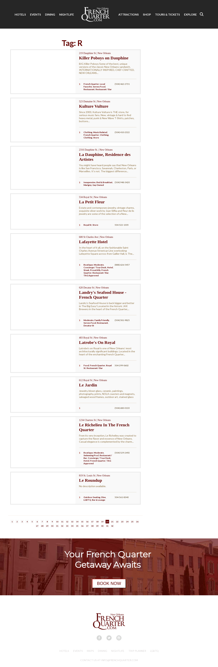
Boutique (88, 264)
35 (77, 526)
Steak (86, 270)
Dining (102, 650)
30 (52, 526)
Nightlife (117, 650)
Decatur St (89, 325)
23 (122, 522)
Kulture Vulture (93, 106)
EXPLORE (190, 14)
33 (67, 526)
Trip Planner (137, 650)
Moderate (99, 264)
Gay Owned (98, 185)
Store (96, 137)
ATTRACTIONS (128, 14)
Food (86, 365)
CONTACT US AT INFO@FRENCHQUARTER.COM (109, 660)
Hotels (64, 650)
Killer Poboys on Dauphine (103, 58)
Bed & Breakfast (104, 182)
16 (87, 522)
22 (117, 522)
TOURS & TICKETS (167, 14)
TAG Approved (91, 275)
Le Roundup (90, 480)
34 (72, 526)
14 (77, 522)
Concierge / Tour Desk (95, 267)
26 (137, 522)
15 (82, 522)
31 (57, 526)
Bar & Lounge (98, 500)
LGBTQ (87, 500)
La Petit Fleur (92, 202)
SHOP (147, 14)
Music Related (100, 132)
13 (72, 522)
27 (37, 526)
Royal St (88, 225)
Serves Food (99, 86)
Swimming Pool (91, 455)
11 (62, 522)
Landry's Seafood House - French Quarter (102, 295)
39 (97, 526)
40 (102, 526)
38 (92, 526)
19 (102, 522)
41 (107, 526)
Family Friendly (101, 320)
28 (42, 526)
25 (132, 522)
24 (127, 522)
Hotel (110, 267)
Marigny (88, 185)
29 (47, 526)
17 (92, 522)
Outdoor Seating (92, 497)
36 (82, 526)
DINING (50, 14)
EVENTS (35, 14)
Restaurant (89, 89)
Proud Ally (95, 270)
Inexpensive (89, 182)
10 (57, 522)
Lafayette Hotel (93, 241)
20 (107, 522)
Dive (103, 497)
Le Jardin (88, 385)
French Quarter (91, 84)
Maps (90, 650)
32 (62, 526)
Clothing (88, 132)
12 (67, 522)
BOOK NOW (109, 583)
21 (112, 522)
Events (78, 650)
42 (112, 526)
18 (97, 522)
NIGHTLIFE (66, 14)
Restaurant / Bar (103, 89)
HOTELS (20, 14)
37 (87, 526)
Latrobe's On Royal (97, 342)
